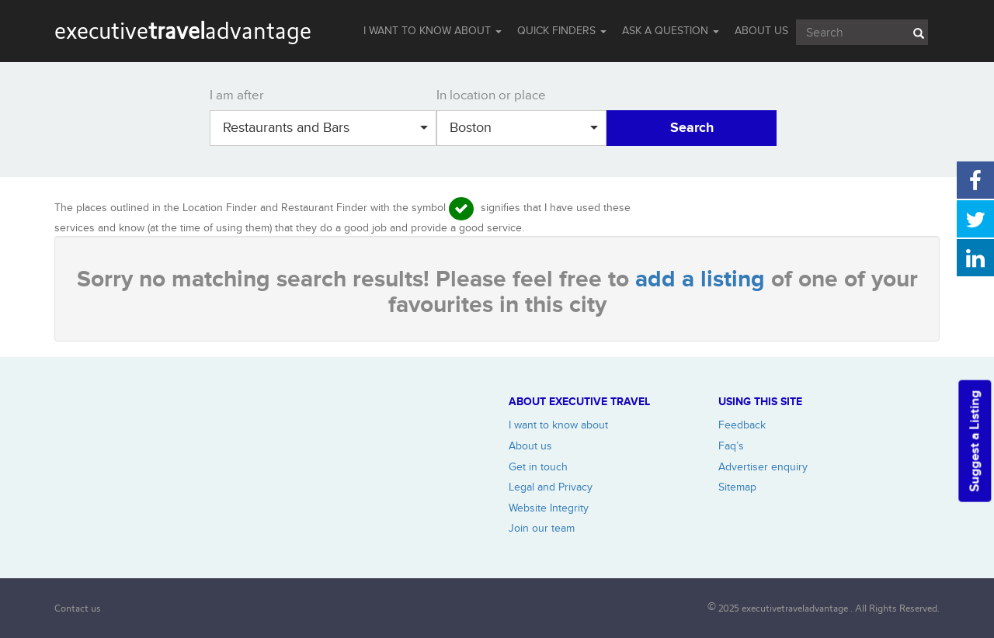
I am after (237, 95)
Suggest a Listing (974, 440)
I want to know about (558, 425)
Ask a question (670, 30)
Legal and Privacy (551, 487)
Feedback (742, 425)
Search (692, 128)
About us (530, 445)
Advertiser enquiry (763, 466)
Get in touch (538, 466)
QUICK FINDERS (561, 30)
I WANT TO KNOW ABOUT (432, 30)
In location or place (491, 95)
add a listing (703, 279)
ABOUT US (761, 30)
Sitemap (737, 487)
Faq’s (731, 445)
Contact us (77, 608)
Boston (524, 128)
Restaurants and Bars (325, 128)
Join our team (542, 528)
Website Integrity (549, 508)
